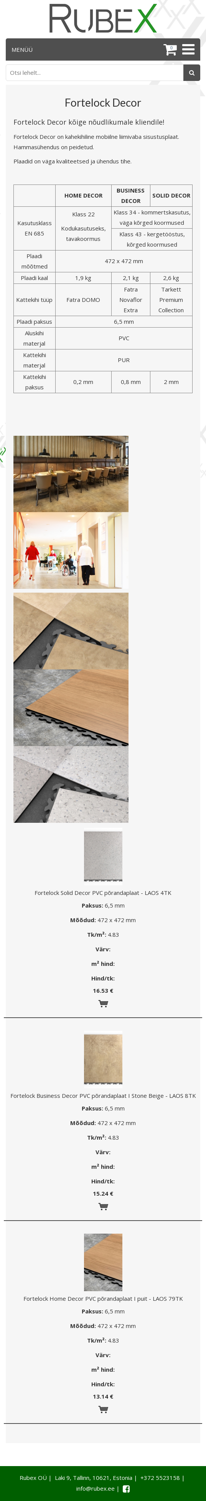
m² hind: (103, 963)
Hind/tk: (103, 978)
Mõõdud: (83, 920)
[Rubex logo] (103, 18)
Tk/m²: (96, 934)
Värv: (103, 949)
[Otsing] (191, 72)
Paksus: (92, 905)
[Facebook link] (126, 1488)
